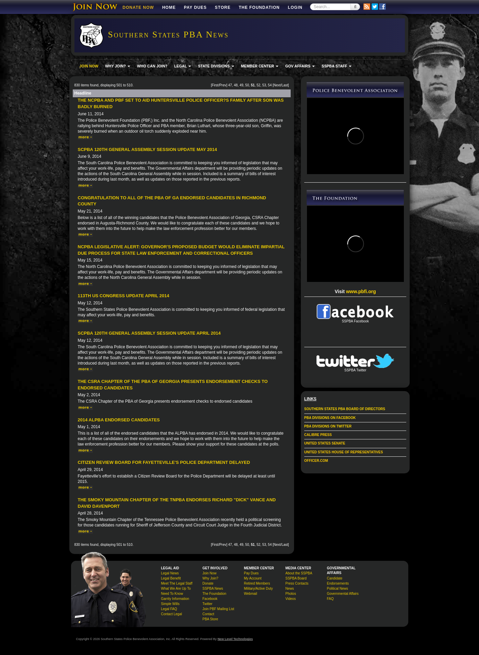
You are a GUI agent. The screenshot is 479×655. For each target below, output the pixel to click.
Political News (337, 588)
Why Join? (211, 578)
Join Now (210, 573)
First (215, 85)
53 (264, 85)
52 (258, 85)
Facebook (210, 599)
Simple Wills (170, 604)
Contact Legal (171, 614)
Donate (208, 583)
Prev (222, 85)
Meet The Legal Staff (176, 583)
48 (236, 85)
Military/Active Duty (258, 588)
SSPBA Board (296, 578)
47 (230, 85)
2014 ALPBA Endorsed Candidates (119, 419)
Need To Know (172, 593)
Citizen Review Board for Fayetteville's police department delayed (164, 462)
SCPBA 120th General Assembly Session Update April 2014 (149, 333)
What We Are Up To (176, 588)
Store (222, 7)
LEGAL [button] (182, 66)
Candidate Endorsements (338, 580)
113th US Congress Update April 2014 (123, 295)
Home (169, 7)
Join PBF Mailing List (218, 609)
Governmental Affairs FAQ (343, 596)
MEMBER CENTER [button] (259, 66)
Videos (291, 599)
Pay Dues (195, 7)
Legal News (170, 573)
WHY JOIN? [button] (117, 66)
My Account (253, 578)
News (290, 588)
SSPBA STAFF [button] (337, 66)
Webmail (250, 593)
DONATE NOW (138, 7)
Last (284, 85)
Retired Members (257, 583)
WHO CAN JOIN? (152, 66)
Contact (208, 614)
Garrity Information (175, 599)
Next (277, 85)
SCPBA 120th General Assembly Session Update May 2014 (147, 149)
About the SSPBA (299, 573)
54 (270, 85)
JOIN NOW (89, 66)
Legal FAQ (169, 609)
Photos (291, 593)
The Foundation (259, 7)
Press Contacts (297, 583)
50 (247, 85)
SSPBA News (213, 588)
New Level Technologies (235, 639)
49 (241, 85)
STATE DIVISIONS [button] (216, 66)
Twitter (207, 604)
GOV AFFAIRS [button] (300, 66)
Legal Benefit (171, 578)
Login (295, 7)
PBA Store (210, 619)
